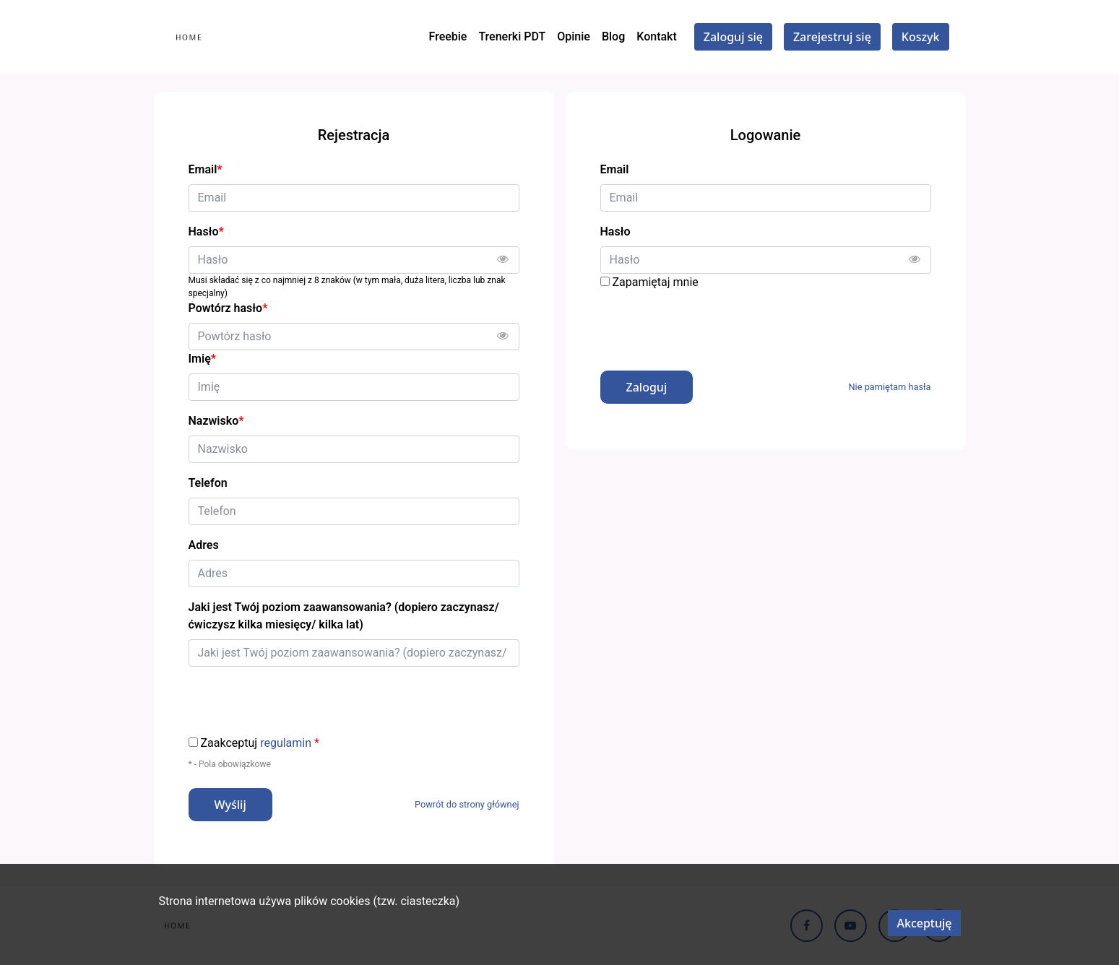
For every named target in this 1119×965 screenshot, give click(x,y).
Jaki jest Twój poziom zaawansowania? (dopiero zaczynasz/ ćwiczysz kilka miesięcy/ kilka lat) (344, 615)
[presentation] (710, 325)
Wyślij (230, 805)
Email (614, 169)
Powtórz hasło (228, 308)
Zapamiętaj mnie (655, 282)
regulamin (285, 743)
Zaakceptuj (260, 743)
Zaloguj (646, 387)
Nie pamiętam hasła (889, 386)
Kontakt (656, 36)
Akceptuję (924, 923)
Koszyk (921, 37)
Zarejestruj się (832, 37)
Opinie (573, 36)
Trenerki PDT (511, 36)
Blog (613, 36)
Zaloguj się (733, 37)
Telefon (208, 483)
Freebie (448, 36)
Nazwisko (216, 421)
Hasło (615, 231)
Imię (202, 358)
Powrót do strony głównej (467, 804)
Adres (204, 545)
